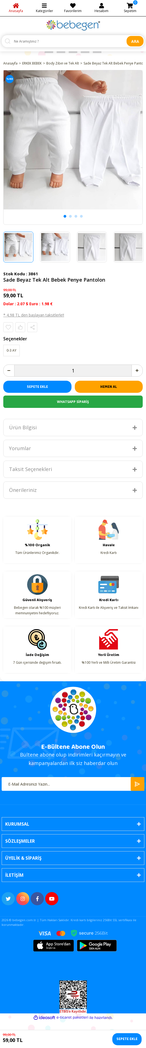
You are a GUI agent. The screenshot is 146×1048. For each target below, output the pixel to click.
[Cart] (130, 8)
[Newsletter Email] (73, 784)
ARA (135, 41)
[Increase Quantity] (136, 370)
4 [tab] (81, 216)
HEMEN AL (108, 387)
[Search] (73, 41)
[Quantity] (73, 370)
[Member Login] (101, 8)
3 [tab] (76, 216)
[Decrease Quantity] (9, 370)
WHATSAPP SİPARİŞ (73, 401)
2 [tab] (70, 216)
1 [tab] (65, 216)
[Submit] (137, 784)
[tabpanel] (73, 139)
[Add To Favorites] (8, 327)
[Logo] (73, 25)
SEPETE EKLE (37, 387)
